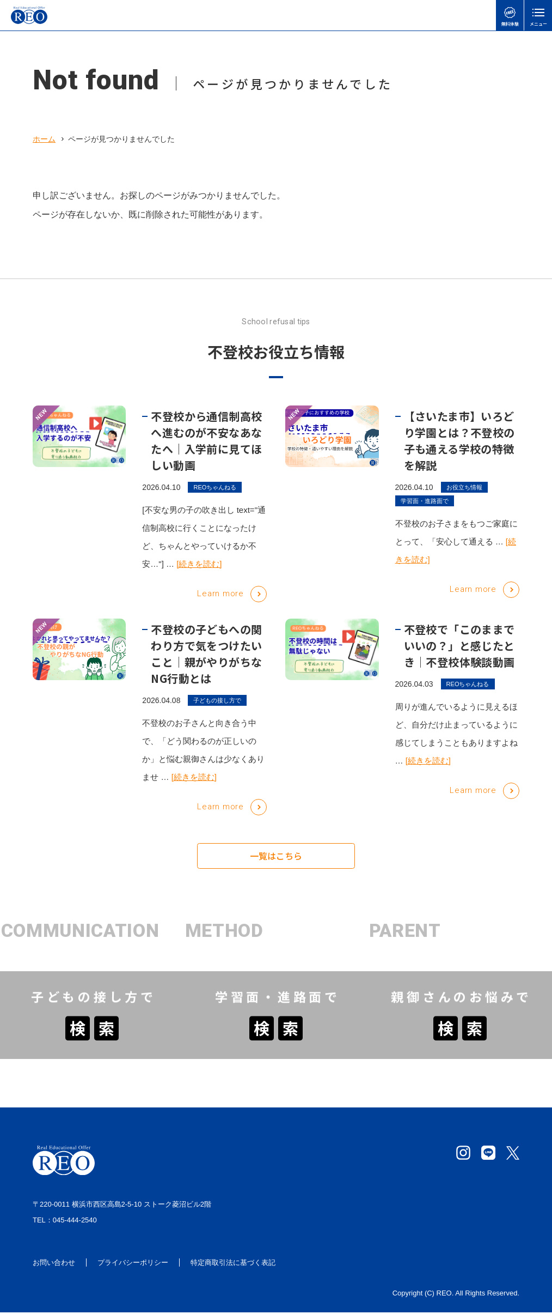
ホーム (44, 139)
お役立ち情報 (464, 497)
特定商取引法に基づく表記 (233, 1264)
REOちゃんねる (214, 497)
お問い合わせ (54, 1264)
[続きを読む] (199, 574)
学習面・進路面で (425, 511)
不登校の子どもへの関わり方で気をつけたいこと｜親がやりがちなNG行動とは (206, 664)
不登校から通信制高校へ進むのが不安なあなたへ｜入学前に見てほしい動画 (206, 451)
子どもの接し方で (217, 710)
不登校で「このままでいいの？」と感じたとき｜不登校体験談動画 (459, 656)
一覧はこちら (276, 860)
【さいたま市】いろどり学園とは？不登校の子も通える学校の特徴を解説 (459, 451)
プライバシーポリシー (132, 1264)
